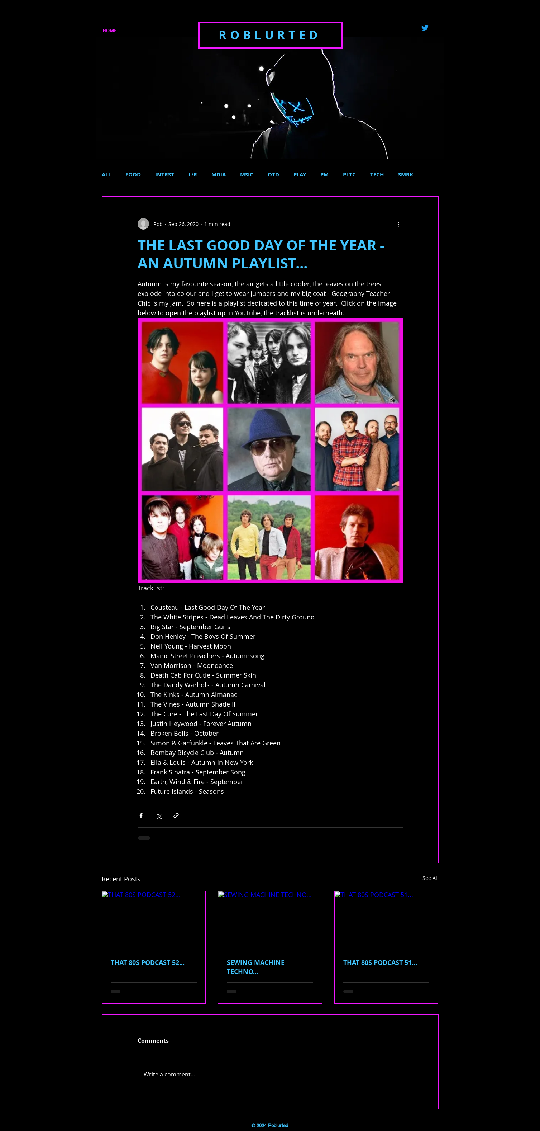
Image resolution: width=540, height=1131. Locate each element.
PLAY (299, 174)
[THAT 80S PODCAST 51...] (386, 920)
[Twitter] (425, 28)
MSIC (246, 174)
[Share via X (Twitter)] (158, 815)
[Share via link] (176, 815)
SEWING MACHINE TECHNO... (256, 967)
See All (430, 878)
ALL (106, 174)
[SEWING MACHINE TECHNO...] (270, 920)
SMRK (405, 174)
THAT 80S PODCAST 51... (380, 962)
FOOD (133, 174)
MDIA (218, 174)
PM (324, 174)
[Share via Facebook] (141, 815)
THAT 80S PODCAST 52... (148, 962)
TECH (377, 174)
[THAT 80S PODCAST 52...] (154, 920)
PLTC (349, 174)
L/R (192, 174)
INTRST (164, 174)
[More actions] (398, 224)
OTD (273, 174)
